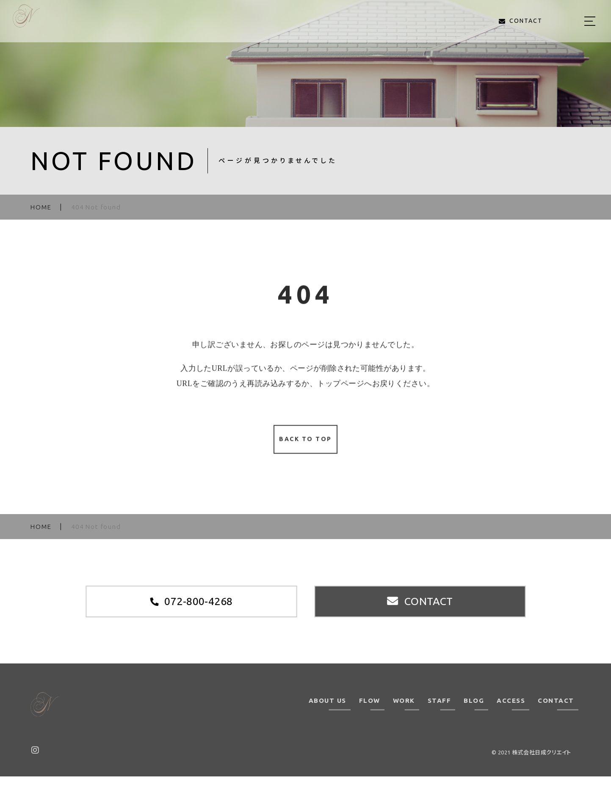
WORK (404, 711)
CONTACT (556, 711)
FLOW (369, 711)
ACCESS (511, 711)
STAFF (439, 711)
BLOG (474, 711)
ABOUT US (327, 711)
